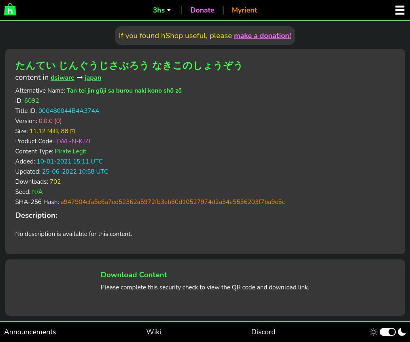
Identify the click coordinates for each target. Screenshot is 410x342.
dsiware (62, 77)
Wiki (153, 332)
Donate (202, 10)
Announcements (30, 332)
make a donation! (262, 35)
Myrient (244, 10)
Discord (263, 332)
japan (93, 77)
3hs (159, 10)
